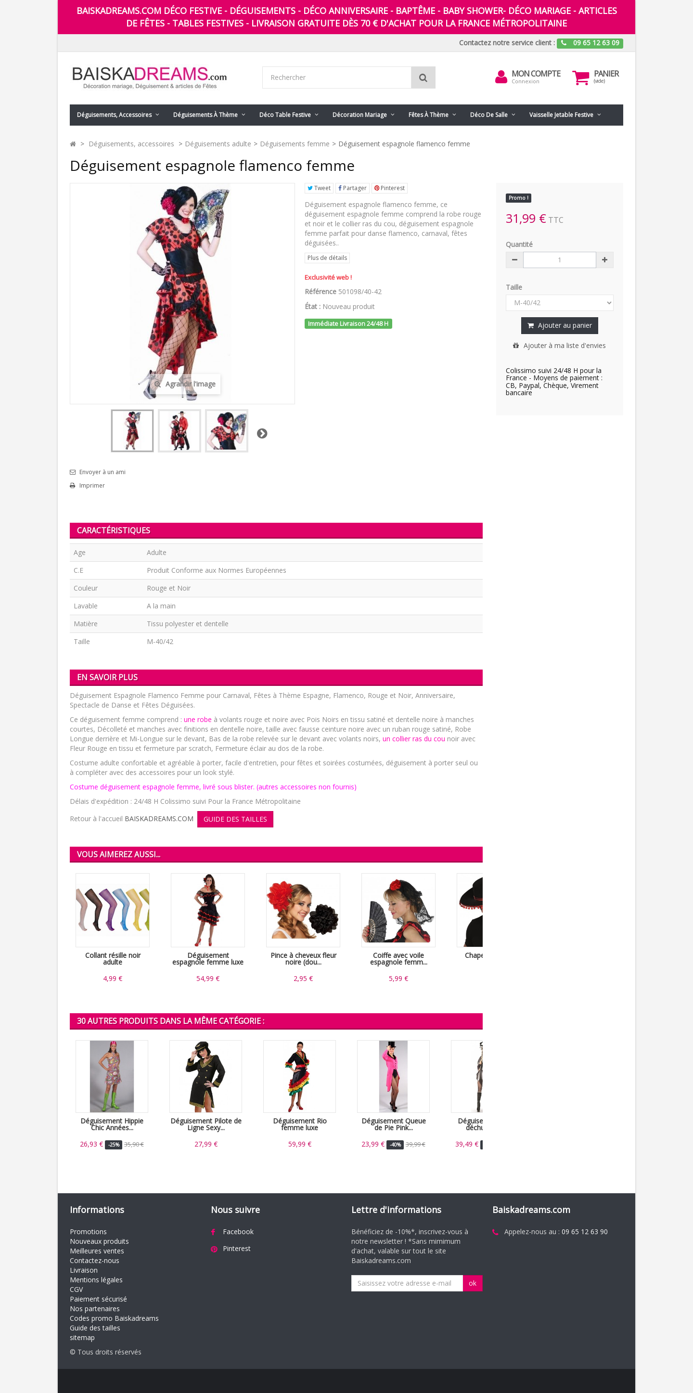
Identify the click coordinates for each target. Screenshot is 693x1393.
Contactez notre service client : (507, 42)
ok (472, 1283)
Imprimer (92, 485)
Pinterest (389, 188)
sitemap (82, 1337)
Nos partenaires (95, 1308)
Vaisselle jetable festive (561, 115)
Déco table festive (285, 115)
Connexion (525, 81)
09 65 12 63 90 (585, 1231)
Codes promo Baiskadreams (114, 1318)
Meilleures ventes (97, 1250)
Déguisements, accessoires (114, 115)
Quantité (519, 244)
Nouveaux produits (99, 1241)
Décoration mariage (360, 115)
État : (313, 306)
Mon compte (536, 73)
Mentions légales (96, 1279)
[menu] (501, 77)
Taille (515, 287)
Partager (352, 188)
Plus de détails (327, 258)
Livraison (84, 1270)
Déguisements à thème (205, 115)
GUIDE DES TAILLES (235, 819)
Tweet (319, 188)
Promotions (88, 1231)
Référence (320, 291)
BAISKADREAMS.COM (159, 818)
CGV (76, 1289)
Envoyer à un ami (102, 472)
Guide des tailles (95, 1327)
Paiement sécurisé (98, 1298)
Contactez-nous (94, 1260)
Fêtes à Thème (429, 115)
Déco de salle (489, 115)
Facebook (238, 1231)
